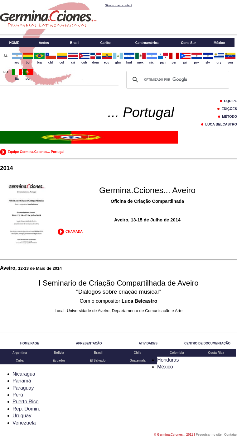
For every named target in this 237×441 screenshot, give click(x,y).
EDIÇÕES (227, 109)
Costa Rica (216, 352)
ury (219, 58)
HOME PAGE (29, 343)
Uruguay (21, 415)
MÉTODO (227, 116)
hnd (129, 58)
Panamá (21, 380)
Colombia (177, 352)
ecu (107, 58)
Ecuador (59, 360)
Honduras (168, 360)
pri (185, 58)
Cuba (20, 360)
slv (208, 58)
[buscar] (177, 79)
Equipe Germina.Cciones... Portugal (32, 152)
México (165, 366)
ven (230, 58)
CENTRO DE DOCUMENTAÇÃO (207, 343)
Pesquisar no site (209, 434)
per (174, 58)
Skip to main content (118, 5)
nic (152, 58)
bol (28, 58)
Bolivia (59, 352)
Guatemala (137, 360)
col (62, 58)
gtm (118, 58)
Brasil (98, 352)
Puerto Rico (25, 401)
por (28, 74)
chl (51, 58)
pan (163, 58)
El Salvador (98, 360)
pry (196, 58)
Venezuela (24, 422)
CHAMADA (70, 232)
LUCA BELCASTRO (219, 124)
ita (17, 74)
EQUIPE (228, 101)
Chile (137, 352)
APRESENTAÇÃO (89, 343)
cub (84, 58)
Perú (17, 394)
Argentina (19, 352)
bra (39, 58)
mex (140, 58)
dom (95, 58)
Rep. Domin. (26, 408)
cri (73, 58)
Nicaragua (23, 374)
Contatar (230, 434)
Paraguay (23, 388)
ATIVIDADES (148, 343)
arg (17, 58)
